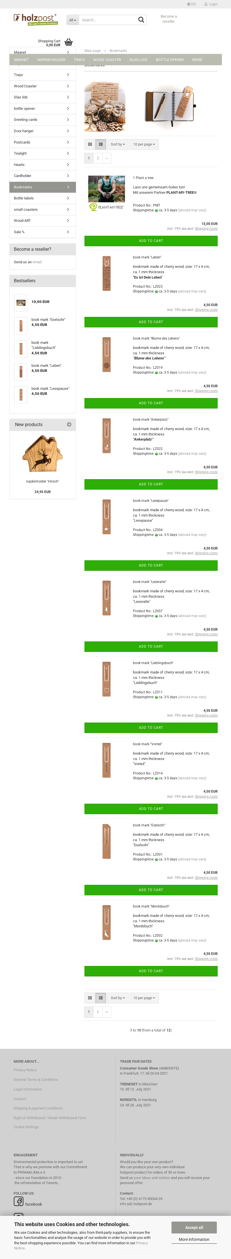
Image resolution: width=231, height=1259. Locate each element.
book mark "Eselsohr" (149, 825)
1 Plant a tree (143, 178)
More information (194, 1239)
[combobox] (118, 144)
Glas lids (138, 60)
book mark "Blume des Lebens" (156, 338)
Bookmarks (23, 187)
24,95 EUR (43, 492)
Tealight (20, 153)
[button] (191, 4)
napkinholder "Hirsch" (42, 481)
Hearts (19, 165)
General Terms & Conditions (36, 1079)
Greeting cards (25, 119)
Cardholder (22, 176)
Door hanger (23, 131)
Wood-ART (22, 220)
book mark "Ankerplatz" (151, 420)
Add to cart (151, 241)
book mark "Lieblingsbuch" (153, 663)
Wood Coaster (107, 60)
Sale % (19, 232)
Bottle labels (24, 198)
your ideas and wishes (152, 1178)
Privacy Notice (25, 1070)
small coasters (26, 209)
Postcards (22, 142)
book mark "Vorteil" (147, 744)
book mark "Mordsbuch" (151, 906)
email (37, 262)
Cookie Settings (26, 1127)
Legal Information (28, 1089)
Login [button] (211, 4)
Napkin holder (51, 60)
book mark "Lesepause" (151, 501)
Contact (20, 1099)
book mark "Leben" (147, 257)
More (197, 60)
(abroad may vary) (192, 210)
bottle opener (170, 60)
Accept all (194, 1227)
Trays (79, 60)
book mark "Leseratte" (149, 582)
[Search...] (73, 20)
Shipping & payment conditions (38, 1108)
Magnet (21, 60)
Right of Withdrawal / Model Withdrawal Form (50, 1118)
